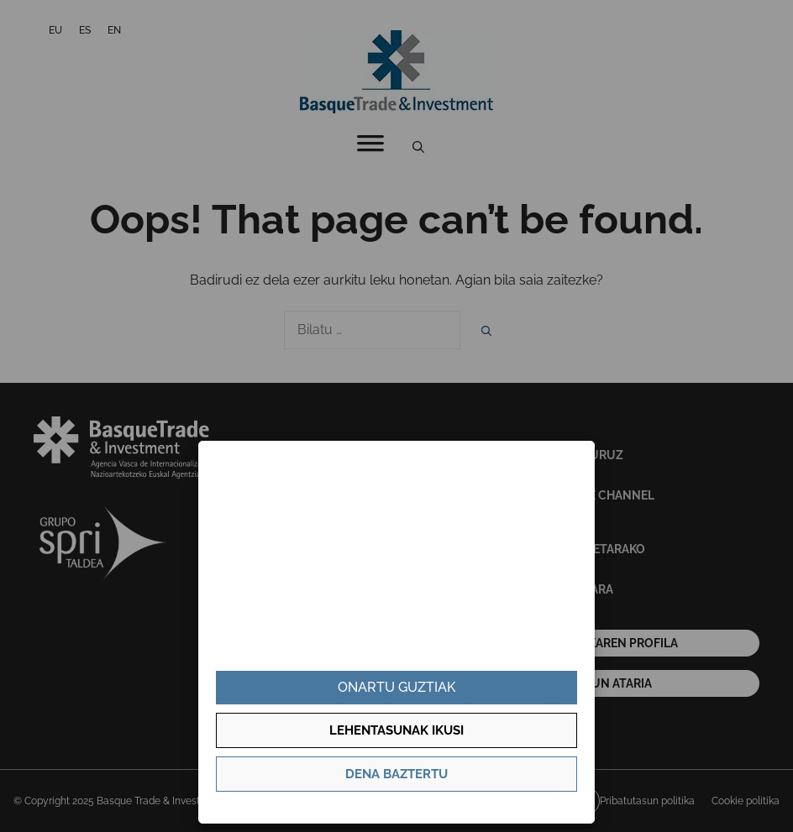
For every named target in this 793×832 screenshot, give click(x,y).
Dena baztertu (396, 774)
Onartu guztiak (396, 687)
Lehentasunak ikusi (396, 730)
